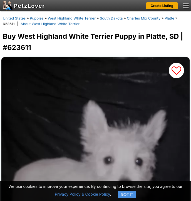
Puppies (37, 18)
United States (14, 18)
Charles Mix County (143, 18)
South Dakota (111, 18)
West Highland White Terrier (72, 18)
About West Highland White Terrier (50, 23)
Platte (169, 18)
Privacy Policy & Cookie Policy (82, 194)
